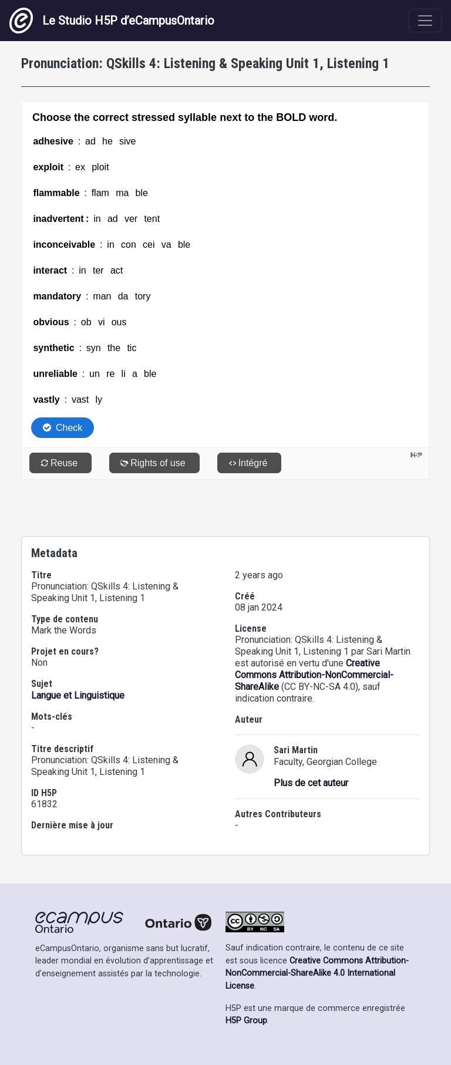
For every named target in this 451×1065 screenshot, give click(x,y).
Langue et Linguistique (77, 695)
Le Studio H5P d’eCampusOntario (111, 20)
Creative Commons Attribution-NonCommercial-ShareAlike (314, 675)
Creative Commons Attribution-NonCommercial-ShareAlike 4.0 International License (317, 973)
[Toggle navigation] (425, 20)
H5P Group (246, 1021)
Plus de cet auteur (311, 782)
